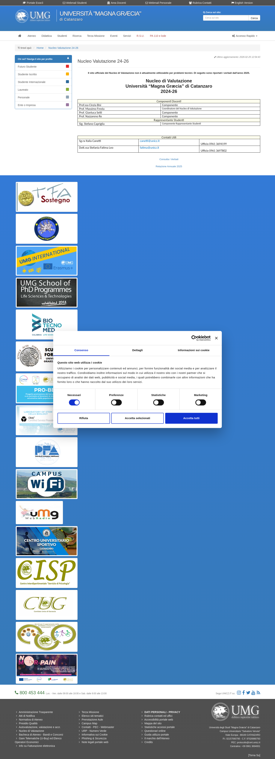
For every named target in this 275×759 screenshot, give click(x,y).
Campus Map (89, 723)
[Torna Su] (254, 755)
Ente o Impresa (43, 105)
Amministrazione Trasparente (36, 712)
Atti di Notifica (27, 715)
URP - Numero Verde (94, 730)
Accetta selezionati (137, 418)
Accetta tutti (191, 418)
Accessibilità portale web (158, 719)
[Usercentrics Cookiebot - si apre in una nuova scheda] (194, 338)
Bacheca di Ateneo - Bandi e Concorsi (41, 734)
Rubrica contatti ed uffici (158, 715)
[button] (244, 36)
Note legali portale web (95, 742)
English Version (242, 2)
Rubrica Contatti (200, 2)
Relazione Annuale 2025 (169, 166)
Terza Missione (90, 712)
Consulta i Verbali (168, 159)
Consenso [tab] (81, 350)
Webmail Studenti (75, 2)
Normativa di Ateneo (31, 719)
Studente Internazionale (43, 82)
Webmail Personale (158, 2)
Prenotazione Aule (92, 719)
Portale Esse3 (33, 2)
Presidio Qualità (28, 723)
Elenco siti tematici (92, 715)
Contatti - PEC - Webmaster (98, 727)
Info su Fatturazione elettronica (37, 745)
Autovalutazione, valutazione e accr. (40, 727)
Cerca (254, 18)
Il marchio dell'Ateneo (156, 738)
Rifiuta (83, 418)
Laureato (43, 89)
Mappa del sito (152, 723)
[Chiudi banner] (216, 338)
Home (40, 47)
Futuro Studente (43, 66)
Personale (43, 97)
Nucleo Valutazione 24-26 (63, 47)
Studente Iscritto (43, 74)
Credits (148, 742)
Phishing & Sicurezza (94, 738)
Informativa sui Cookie (95, 734)
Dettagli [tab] (137, 350)
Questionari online (155, 730)
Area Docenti (116, 2)
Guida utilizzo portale (156, 734)
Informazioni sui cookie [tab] (194, 350)
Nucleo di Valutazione (31, 730)
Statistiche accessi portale (159, 727)
